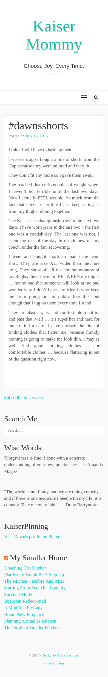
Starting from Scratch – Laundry (35, 587)
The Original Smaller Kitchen (32, 627)
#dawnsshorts (38, 126)
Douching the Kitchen (25, 568)
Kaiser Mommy (54, 35)
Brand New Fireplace (24, 614)
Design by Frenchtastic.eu (60, 655)
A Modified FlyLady (23, 607)
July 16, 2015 (37, 136)
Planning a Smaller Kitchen (30, 621)
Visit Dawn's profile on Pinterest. (35, 536)
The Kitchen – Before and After (34, 581)
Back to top (54, 663)
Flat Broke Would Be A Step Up (34, 574)
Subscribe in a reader (23, 397)
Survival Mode (18, 594)
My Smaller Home (38, 557)
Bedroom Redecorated (25, 601)
